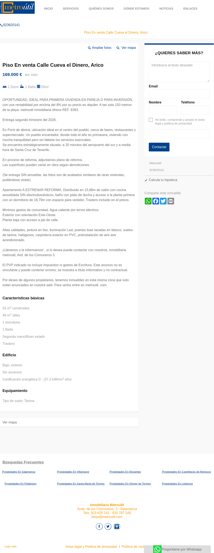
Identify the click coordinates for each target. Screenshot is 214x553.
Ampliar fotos (101, 47)
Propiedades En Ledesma (177, 483)
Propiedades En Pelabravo (20, 483)
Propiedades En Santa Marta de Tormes (80, 483)
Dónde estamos (136, 8)
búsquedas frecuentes (23, 462)
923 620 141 (100, 513)
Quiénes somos (101, 8)
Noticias (166, 8)
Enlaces (190, 8)
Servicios (71, 8)
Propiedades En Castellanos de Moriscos (186, 471)
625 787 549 (121, 513)
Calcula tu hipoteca (163, 180)
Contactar (159, 147)
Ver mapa (129, 47)
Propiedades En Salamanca (18, 471)
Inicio (48, 8)
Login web (10, 546)
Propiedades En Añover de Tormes (130, 483)
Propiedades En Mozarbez (125, 471)
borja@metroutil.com (107, 517)
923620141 (10, 20)
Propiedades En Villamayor (73, 471)
